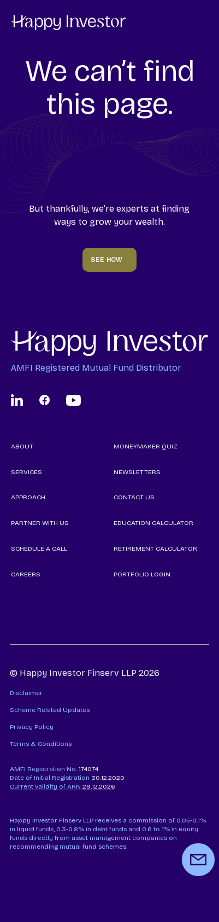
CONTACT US (134, 497)
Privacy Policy (32, 727)
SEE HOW (107, 260)
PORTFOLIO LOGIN (142, 574)
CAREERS (25, 574)
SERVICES (26, 472)
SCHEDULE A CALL (39, 548)
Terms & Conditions (41, 744)
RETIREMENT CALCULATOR (155, 548)
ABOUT (22, 446)
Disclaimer (26, 693)
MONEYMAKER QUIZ (145, 446)
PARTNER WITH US (40, 523)
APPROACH (28, 497)
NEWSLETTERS (137, 472)
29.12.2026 (62, 786)
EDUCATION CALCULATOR (153, 523)
